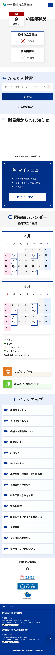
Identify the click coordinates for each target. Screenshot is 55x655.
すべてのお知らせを (27, 156)
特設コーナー (14, 463)
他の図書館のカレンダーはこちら (19, 355)
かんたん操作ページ (21, 384)
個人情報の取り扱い (17, 538)
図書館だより (14, 442)
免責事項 (11, 527)
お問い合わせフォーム (10, 625)
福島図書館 (13, 506)
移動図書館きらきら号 (18, 495)
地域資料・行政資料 (17, 485)
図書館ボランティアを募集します (24, 517)
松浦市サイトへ (15, 410)
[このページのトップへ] (49, 638)
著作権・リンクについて (19, 549)
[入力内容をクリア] (48, 86)
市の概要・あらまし (17, 421)
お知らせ (11, 453)
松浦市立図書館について (19, 431)
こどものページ (18, 371)
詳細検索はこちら (27, 107)
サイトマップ (7, 607)
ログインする (27, 197)
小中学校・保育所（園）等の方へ (24, 474)
